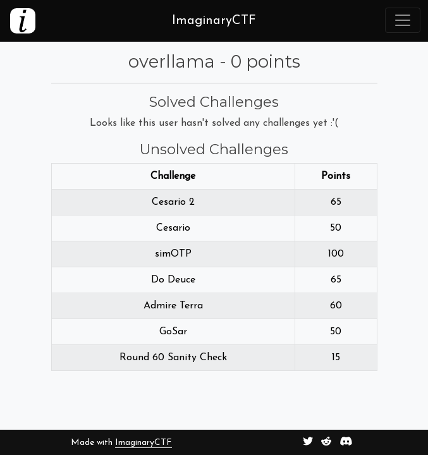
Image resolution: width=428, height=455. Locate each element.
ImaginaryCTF (143, 442)
